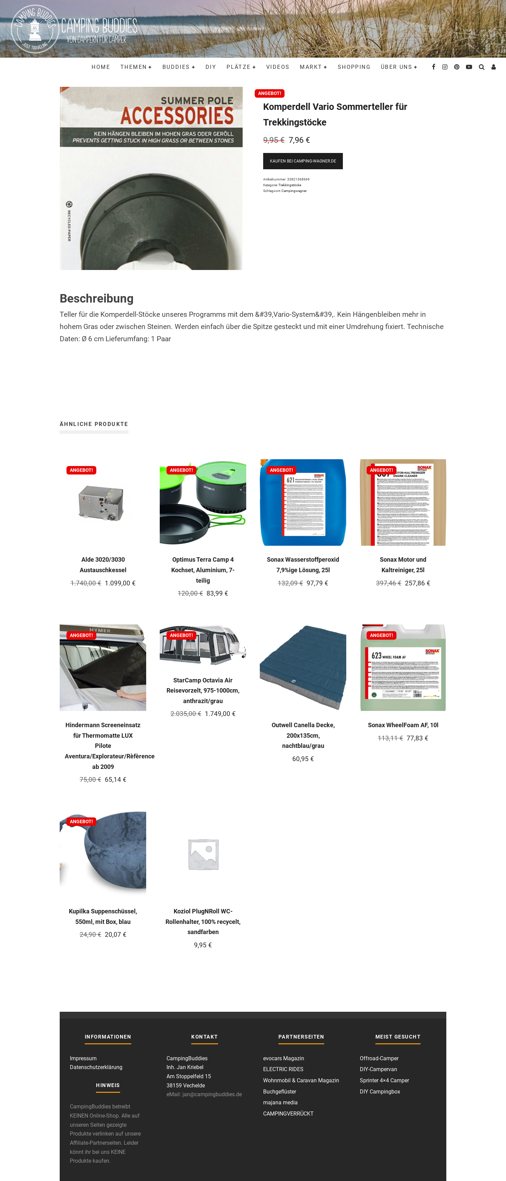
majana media (280, 1102)
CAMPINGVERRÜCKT (288, 1113)
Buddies (176, 67)
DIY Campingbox (380, 1091)
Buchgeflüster (279, 1091)
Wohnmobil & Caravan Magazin (301, 1080)
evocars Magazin (283, 1058)
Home (101, 67)
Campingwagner (294, 191)
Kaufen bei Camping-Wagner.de (303, 161)
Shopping (354, 67)
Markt (311, 67)
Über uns (396, 67)
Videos (278, 67)
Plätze (239, 67)
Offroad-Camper (379, 1058)
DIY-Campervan (378, 1069)
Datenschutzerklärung (96, 1067)
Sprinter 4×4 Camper (384, 1080)
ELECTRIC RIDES (283, 1069)
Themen (133, 67)
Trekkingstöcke (289, 185)
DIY (211, 67)
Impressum (83, 1058)
